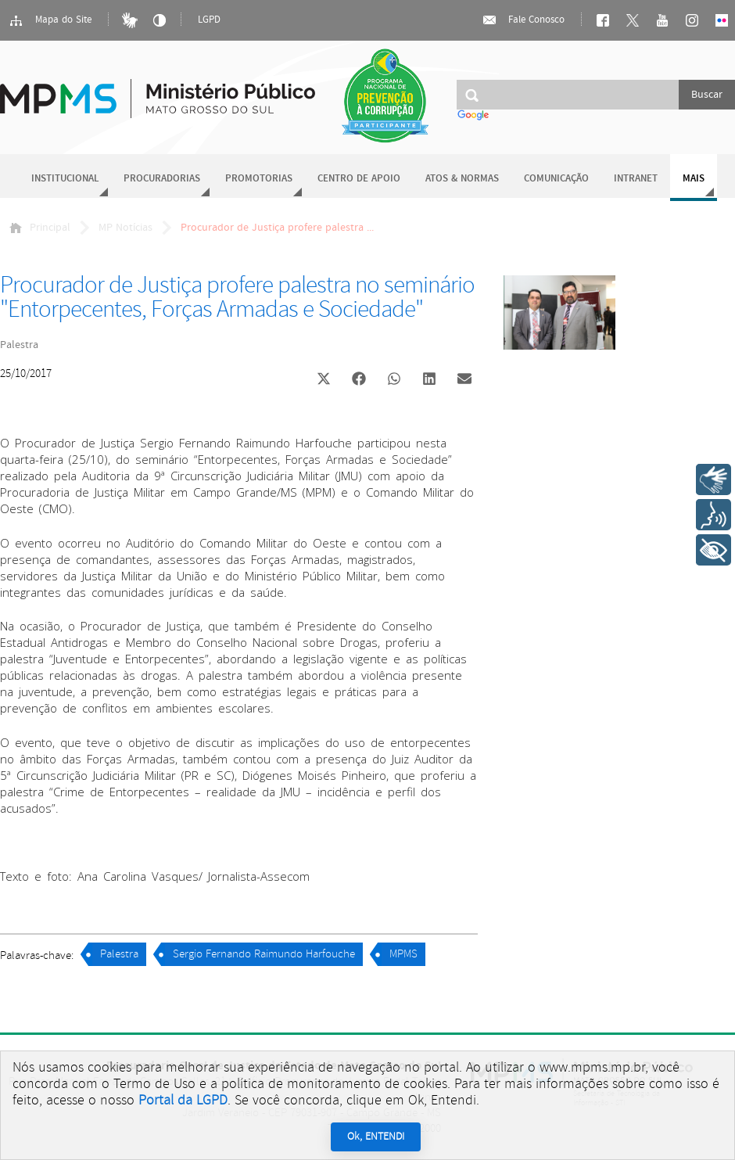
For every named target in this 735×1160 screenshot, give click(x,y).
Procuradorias (162, 179)
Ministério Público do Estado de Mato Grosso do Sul (157, 89)
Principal (39, 227)
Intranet (636, 179)
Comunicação (556, 179)
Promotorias (258, 179)
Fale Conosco (523, 20)
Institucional (65, 179)
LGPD (209, 20)
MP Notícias (125, 227)
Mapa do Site (50, 20)
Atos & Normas (462, 179)
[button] (323, 380)
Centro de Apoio (358, 179)
